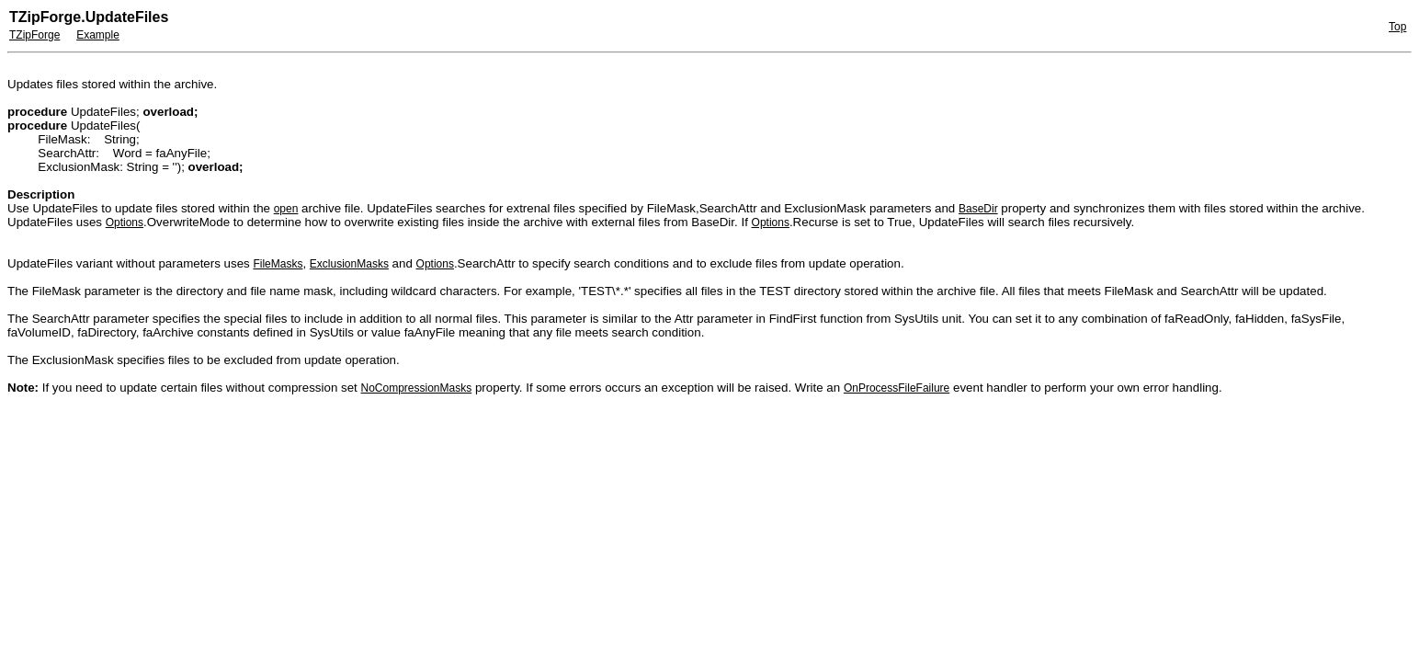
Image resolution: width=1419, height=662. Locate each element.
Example (97, 35)
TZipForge (34, 35)
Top (1397, 26)
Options (124, 222)
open (286, 208)
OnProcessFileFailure (896, 388)
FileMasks (277, 263)
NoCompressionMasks (416, 388)
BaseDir (978, 208)
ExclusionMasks (349, 263)
